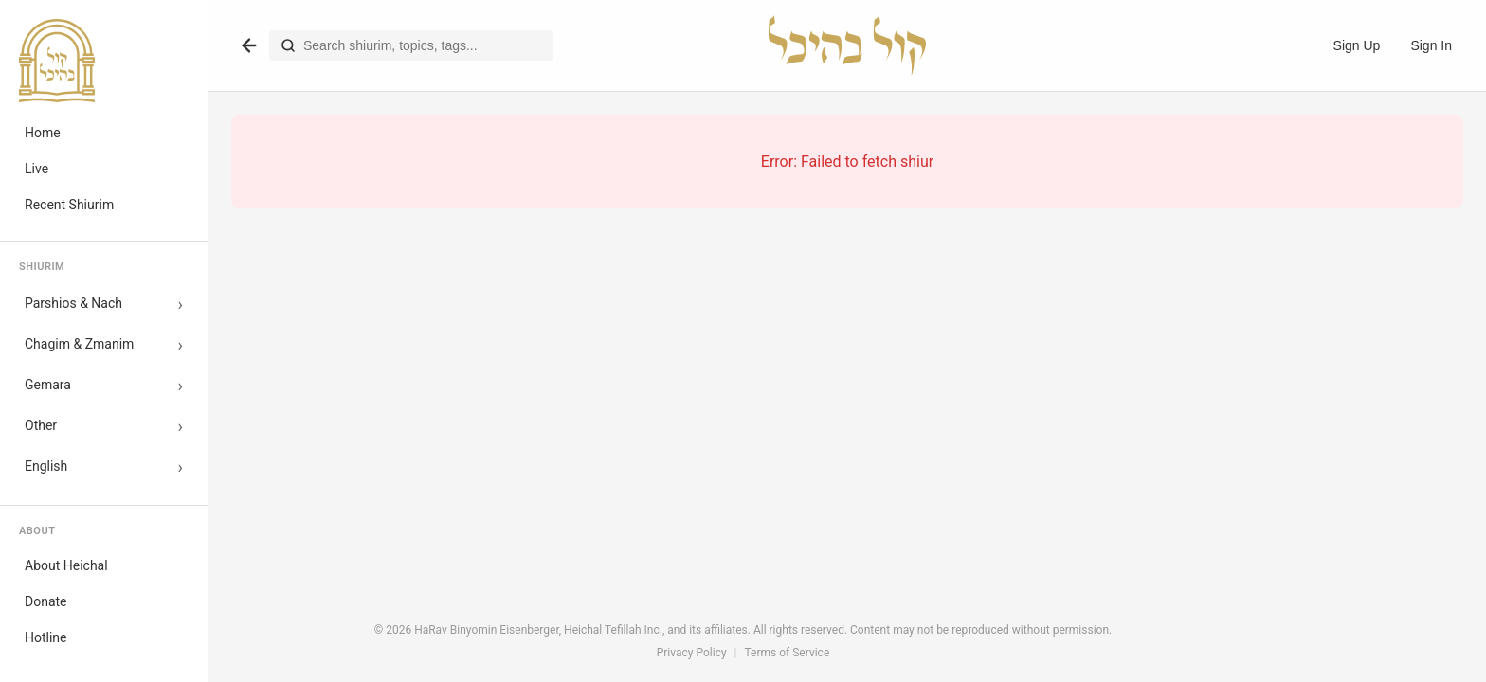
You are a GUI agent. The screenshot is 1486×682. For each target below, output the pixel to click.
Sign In (1431, 45)
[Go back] (249, 45)
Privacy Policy (692, 652)
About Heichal (66, 565)
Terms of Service (787, 652)
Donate (46, 601)
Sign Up (1357, 45)
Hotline (46, 637)
